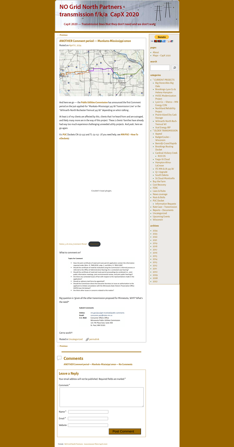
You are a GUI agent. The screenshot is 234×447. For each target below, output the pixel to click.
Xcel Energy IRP (162, 127)
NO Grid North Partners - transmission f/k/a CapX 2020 (85, 444)
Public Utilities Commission (94, 102)
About (156, 52)
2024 (155, 230)
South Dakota (161, 175)
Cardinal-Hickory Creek (166, 153)
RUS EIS (162, 156)
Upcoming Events (161, 216)
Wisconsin (158, 219)
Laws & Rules (159, 191)
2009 (155, 275)
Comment (65, 385)
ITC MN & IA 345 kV (164, 169)
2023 (155, 233)
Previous (62, 35)
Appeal (158, 134)
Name (63, 415)
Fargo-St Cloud (162, 159)
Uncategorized (76, 339)
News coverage (160, 194)
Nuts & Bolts (159, 197)
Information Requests (165, 204)
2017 (155, 249)
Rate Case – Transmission (165, 207)
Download (94, 244)
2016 (155, 252)
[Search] (174, 68)
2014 (155, 259)
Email (63, 422)
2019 (155, 243)
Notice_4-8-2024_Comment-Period (73, 244)
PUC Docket (158, 200)
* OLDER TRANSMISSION (165, 130)
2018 (155, 246)
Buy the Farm (159, 181)
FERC (155, 188)
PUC (65, 134)
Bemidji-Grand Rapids (166, 143)
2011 (155, 268)
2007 (155, 281)
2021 (155, 240)
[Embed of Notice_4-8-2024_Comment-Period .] (101, 190)
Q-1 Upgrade (161, 172)
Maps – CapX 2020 (162, 55)
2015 (155, 256)
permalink (94, 339)
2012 (155, 265)
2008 (155, 278)
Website (63, 429)
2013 (155, 262)
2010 (155, 272)
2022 (155, 237)
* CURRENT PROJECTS (164, 80)
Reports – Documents (163, 210)
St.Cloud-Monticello (165, 178)
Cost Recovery (159, 185)
